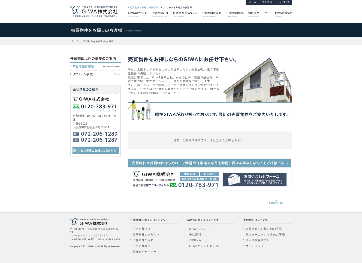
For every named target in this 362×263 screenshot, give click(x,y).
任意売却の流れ (143, 240)
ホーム (75, 41)
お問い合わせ (198, 240)
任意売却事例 (142, 246)
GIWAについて (199, 228)
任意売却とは (142, 228)
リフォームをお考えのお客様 (265, 234)
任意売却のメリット (146, 234)
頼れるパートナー (145, 251)
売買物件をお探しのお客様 (264, 228)
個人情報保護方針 (258, 240)
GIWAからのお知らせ (204, 246)
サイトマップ (255, 246)
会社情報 (195, 234)
